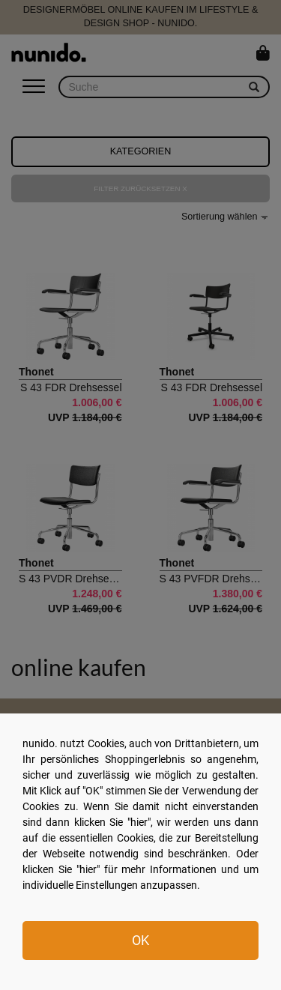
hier (139, 822)
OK (140, 940)
